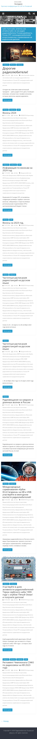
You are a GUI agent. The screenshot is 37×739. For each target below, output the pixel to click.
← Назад (4, 721)
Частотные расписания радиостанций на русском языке (16, 280)
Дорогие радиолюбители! (15, 70)
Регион (13, 65)
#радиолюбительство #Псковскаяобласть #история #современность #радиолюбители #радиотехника (17, 138)
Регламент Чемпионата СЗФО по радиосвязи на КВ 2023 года (18, 665)
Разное (6, 275)
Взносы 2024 (9, 112)
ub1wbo (15, 75)
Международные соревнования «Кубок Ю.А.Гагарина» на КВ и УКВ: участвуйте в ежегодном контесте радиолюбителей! (17, 492)
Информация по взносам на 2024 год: (17, 169)
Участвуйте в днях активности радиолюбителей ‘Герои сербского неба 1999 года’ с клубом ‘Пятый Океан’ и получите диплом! (18, 592)
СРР (19, 110)
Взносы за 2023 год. (13, 222)
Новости (6, 65)
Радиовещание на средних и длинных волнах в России (18, 401)
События (19, 65)
